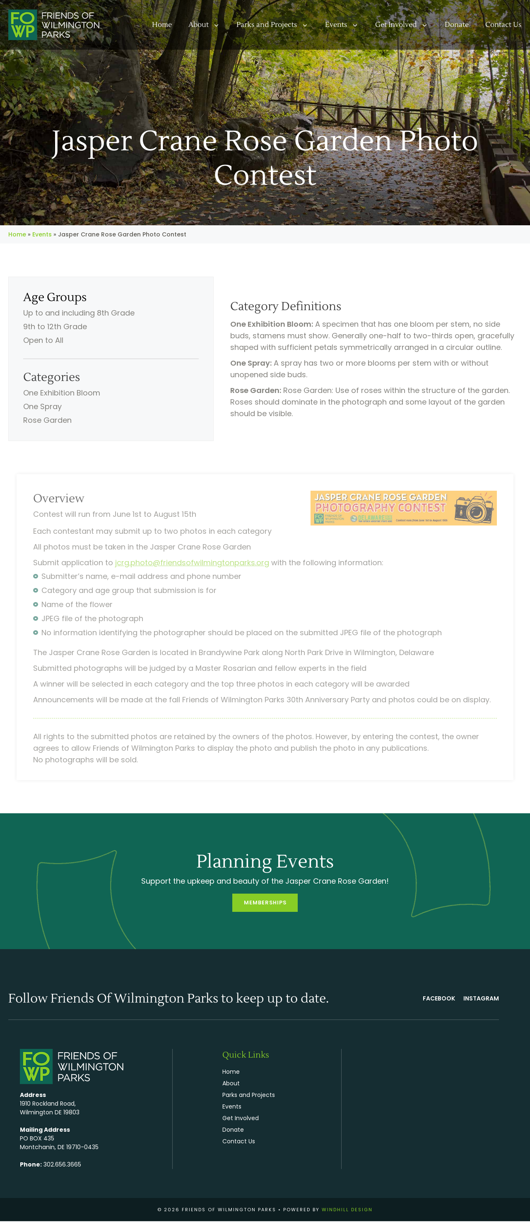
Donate (457, 24)
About (208, 25)
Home (162, 24)
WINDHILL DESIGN (347, 1210)
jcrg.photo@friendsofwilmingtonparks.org (192, 562)
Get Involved (405, 25)
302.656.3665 (62, 1165)
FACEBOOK (439, 999)
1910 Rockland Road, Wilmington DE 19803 (50, 1108)
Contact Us (503, 24)
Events (346, 25)
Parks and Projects (276, 25)
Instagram (481, 999)
